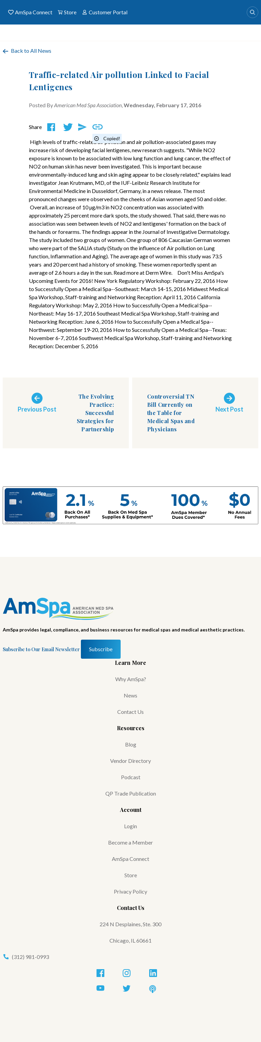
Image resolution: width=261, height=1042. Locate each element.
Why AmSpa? (130, 679)
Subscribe (100, 649)
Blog (130, 744)
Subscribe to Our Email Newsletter (41, 649)
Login (130, 826)
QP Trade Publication (130, 793)
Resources (130, 728)
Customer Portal (104, 12)
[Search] (252, 12)
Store (67, 12)
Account (130, 809)
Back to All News (27, 50)
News (130, 695)
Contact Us (130, 711)
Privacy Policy (130, 891)
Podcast (130, 777)
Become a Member (130, 842)
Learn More (130, 662)
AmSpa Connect (30, 12)
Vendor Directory (130, 760)
